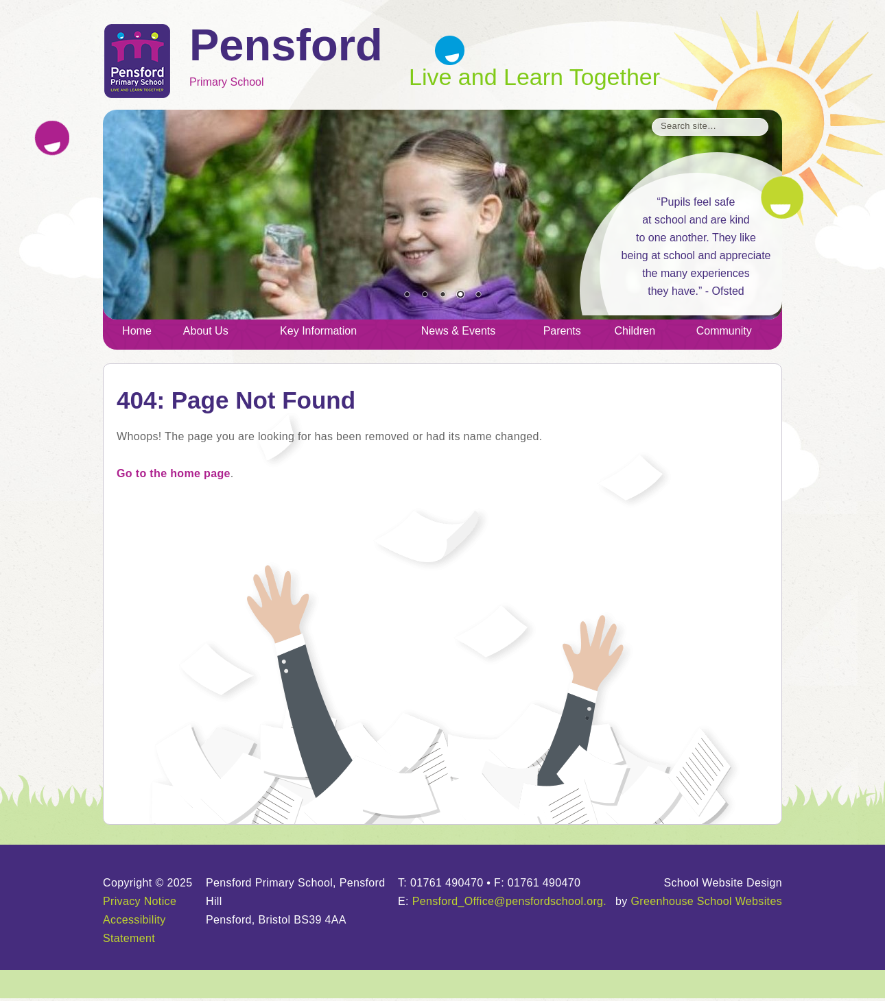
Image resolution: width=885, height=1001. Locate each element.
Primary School (299, 57)
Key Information (318, 331)
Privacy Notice (139, 901)
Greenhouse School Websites (706, 901)
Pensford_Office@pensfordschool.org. (509, 901)
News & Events (458, 331)
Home (137, 331)
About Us (205, 331)
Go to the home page (174, 473)
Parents (562, 331)
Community (724, 331)
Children (635, 331)
